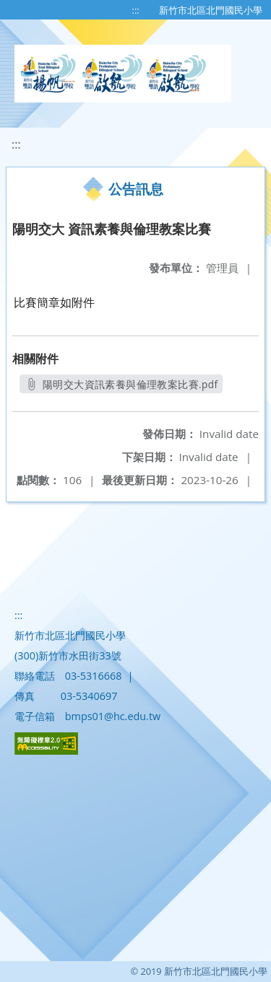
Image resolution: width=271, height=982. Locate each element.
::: (135, 10)
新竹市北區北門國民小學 (210, 10)
